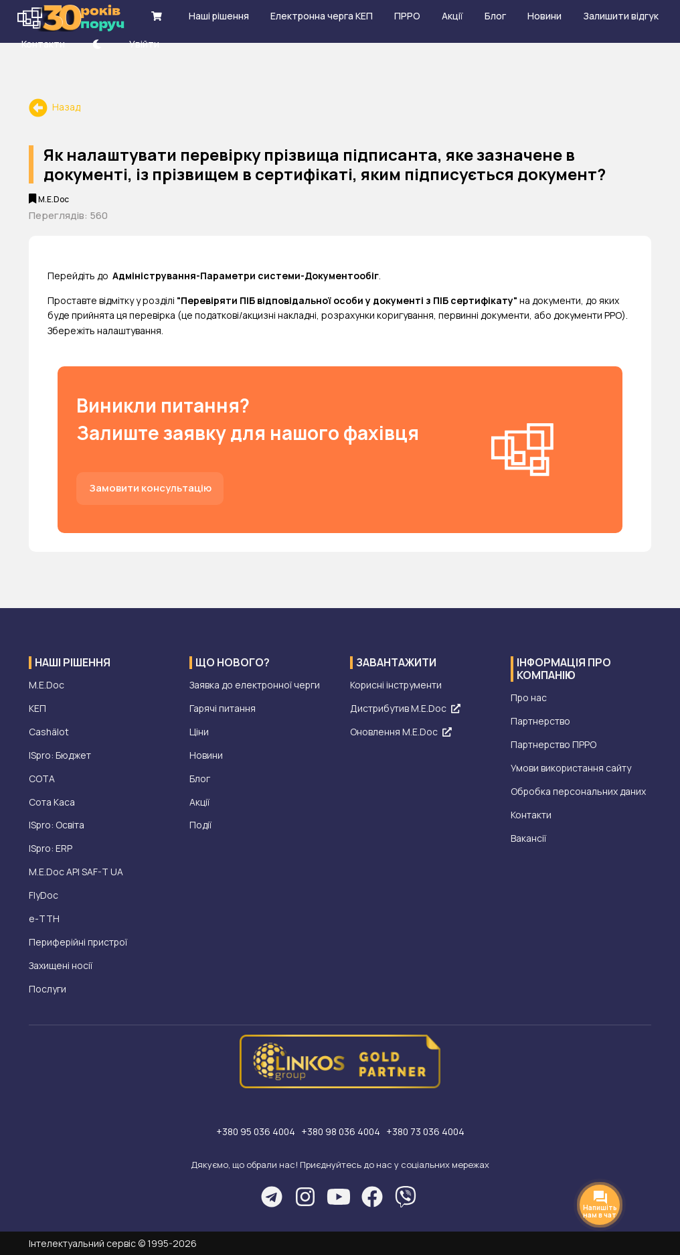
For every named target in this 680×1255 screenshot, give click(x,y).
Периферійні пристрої (79, 943)
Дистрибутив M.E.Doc (405, 709)
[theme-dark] (97, 43)
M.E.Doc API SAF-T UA (76, 873)
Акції (199, 802)
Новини (206, 755)
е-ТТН (44, 919)
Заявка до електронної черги (255, 685)
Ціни (199, 732)
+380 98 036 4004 (342, 1132)
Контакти (531, 815)
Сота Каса (52, 802)
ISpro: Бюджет (60, 755)
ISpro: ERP (51, 849)
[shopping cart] (156, 15)
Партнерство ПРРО (554, 745)
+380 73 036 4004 (428, 1132)
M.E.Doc (46, 685)
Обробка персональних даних (579, 792)
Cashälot (49, 732)
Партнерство (541, 721)
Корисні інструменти (396, 685)
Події (200, 826)
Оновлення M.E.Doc (401, 732)
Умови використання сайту (571, 768)
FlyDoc (43, 896)
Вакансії (528, 838)
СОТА (42, 779)
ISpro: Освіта (57, 826)
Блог (199, 779)
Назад (54, 106)
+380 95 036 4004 (254, 1132)
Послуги (47, 990)
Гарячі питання (222, 709)
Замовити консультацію (150, 488)
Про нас (529, 698)
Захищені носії (60, 966)
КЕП (37, 709)
